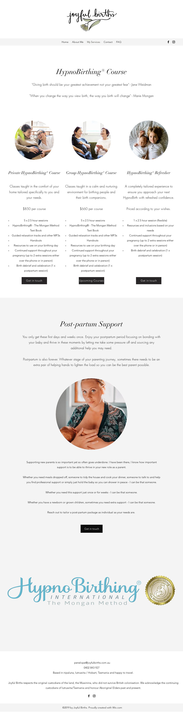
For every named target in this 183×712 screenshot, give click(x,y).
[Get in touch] (34, 280)
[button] (92, 529)
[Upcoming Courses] (91, 280)
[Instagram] (173, 42)
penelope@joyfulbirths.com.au (92, 662)
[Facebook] (168, 42)
